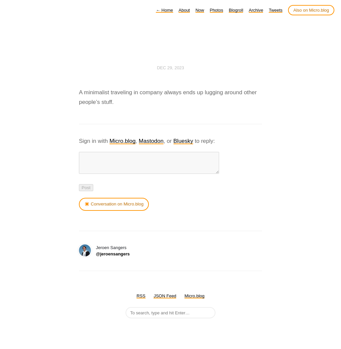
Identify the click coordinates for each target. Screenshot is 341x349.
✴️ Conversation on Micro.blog (114, 207)
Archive (256, 10)
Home (164, 10)
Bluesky (183, 141)
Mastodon (151, 141)
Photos (216, 10)
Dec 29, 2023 (170, 67)
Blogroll (236, 10)
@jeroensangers (113, 257)
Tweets (275, 10)
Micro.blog (123, 141)
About (184, 10)
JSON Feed (165, 299)
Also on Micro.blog (311, 10)
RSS (141, 299)
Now (199, 10)
